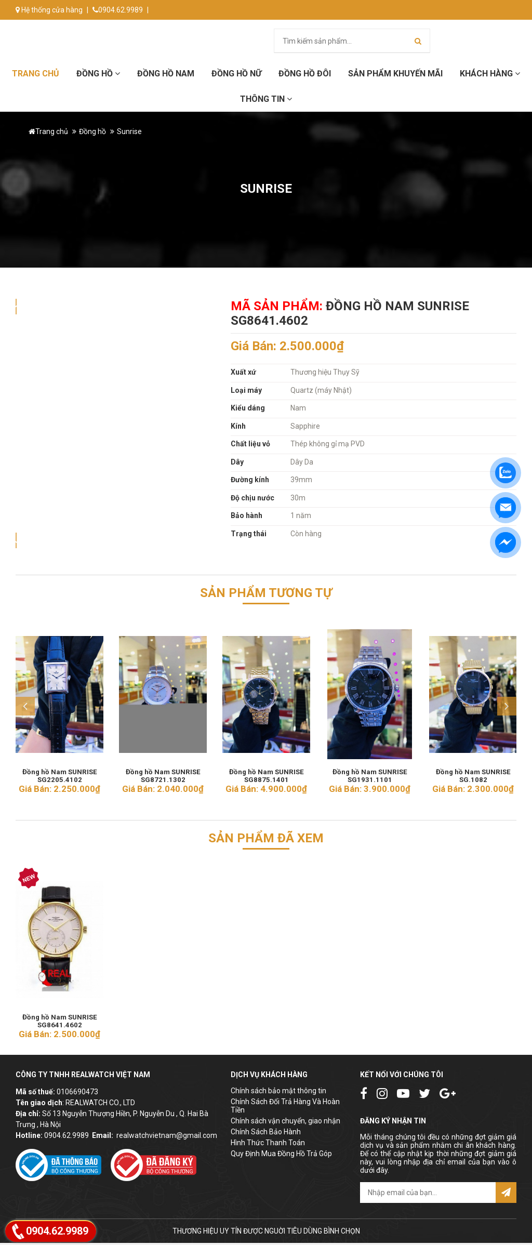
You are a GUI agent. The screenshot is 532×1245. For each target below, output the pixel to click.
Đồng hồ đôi (304, 73)
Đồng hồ (98, 73)
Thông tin (266, 99)
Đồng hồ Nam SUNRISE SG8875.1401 (266, 773)
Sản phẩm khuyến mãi (395, 73)
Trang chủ (35, 73)
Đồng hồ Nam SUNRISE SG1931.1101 (369, 773)
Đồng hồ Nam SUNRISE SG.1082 (473, 773)
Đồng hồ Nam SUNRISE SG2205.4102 (59, 773)
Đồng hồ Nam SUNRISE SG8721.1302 (163, 773)
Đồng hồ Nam (165, 73)
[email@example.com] (428, 1194)
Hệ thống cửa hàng (49, 10)
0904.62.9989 (117, 10)
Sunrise (129, 131)
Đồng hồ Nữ (236, 73)
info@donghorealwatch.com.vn (71, 29)
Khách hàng (490, 73)
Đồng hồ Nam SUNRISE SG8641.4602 (59, 1019)
